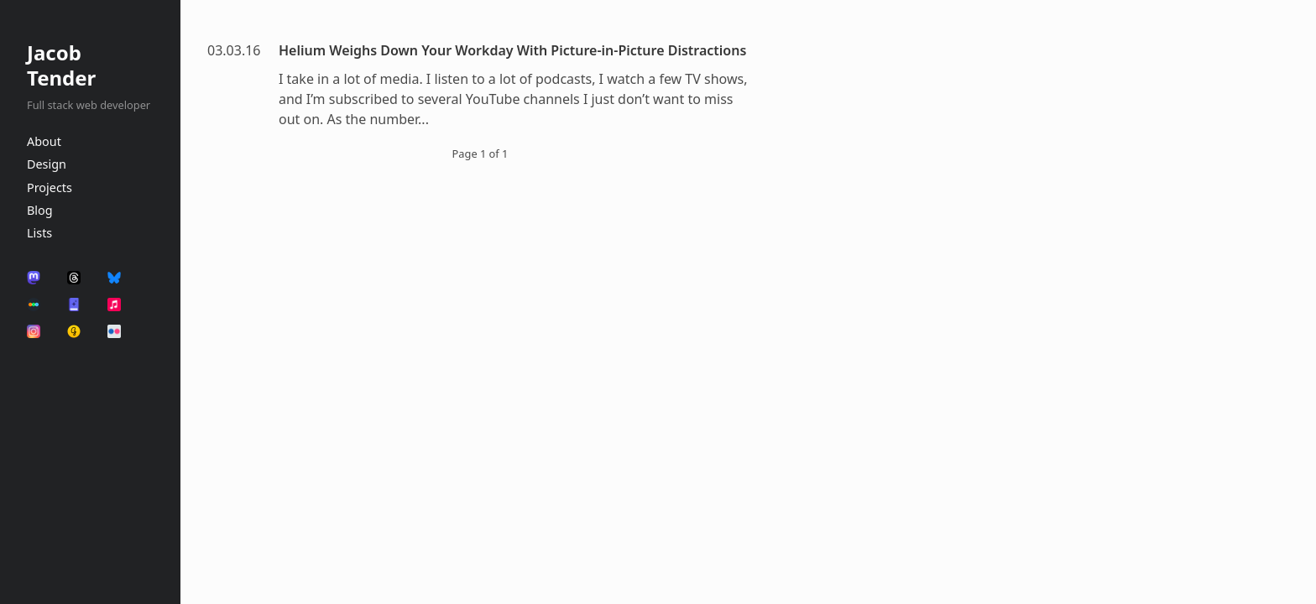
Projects (49, 187)
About (44, 141)
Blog (40, 210)
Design (46, 164)
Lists (39, 233)
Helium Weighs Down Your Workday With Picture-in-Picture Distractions (512, 50)
